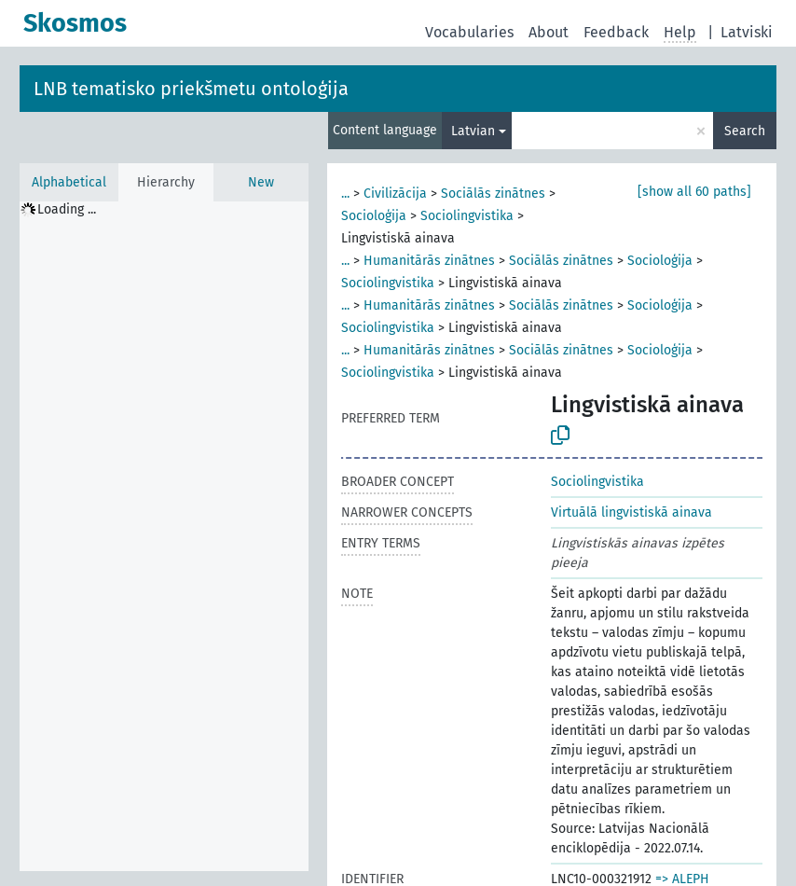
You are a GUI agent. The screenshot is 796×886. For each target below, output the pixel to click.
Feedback (616, 32)
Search (744, 131)
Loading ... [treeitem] (66, 209)
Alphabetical (69, 182)
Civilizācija (395, 193)
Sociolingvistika (467, 216)
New (261, 182)
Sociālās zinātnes (493, 193)
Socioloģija (373, 216)
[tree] (164, 536)
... (345, 193)
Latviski (747, 32)
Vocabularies (469, 32)
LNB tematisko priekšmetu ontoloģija (191, 88)
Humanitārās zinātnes (429, 261)
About (548, 32)
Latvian (473, 131)
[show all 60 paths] (694, 192)
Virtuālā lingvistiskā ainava (631, 512)
